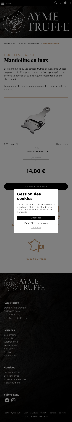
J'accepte (36, 217)
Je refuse (36, 227)
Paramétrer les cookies (36, 223)
